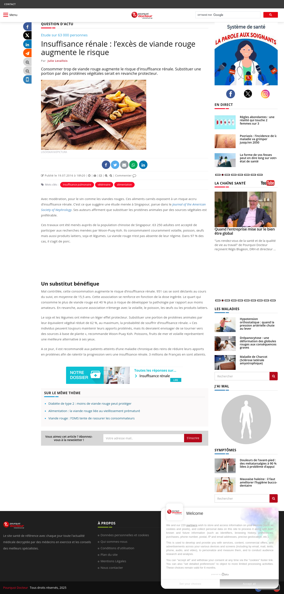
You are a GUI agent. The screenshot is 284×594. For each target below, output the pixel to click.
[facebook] (231, 94)
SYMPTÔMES (225, 450)
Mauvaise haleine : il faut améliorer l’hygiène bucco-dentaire (258, 482)
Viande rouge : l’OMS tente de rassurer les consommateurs (91, 418)
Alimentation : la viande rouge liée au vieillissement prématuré (94, 411)
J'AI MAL (222, 386)
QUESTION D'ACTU (57, 24)
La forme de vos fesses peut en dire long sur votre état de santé (259, 158)
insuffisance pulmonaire (77, 184)
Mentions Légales (113, 561)
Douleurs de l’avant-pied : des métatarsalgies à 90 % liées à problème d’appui (258, 463)
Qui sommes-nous (114, 541)
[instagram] (266, 94)
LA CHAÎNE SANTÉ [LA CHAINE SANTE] (230, 183)
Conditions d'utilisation (117, 548)
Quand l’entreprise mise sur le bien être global (245, 231)
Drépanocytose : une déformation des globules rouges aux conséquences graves (258, 342)
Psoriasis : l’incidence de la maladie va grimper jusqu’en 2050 (258, 139)
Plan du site (109, 554)
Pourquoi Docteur (16, 588)
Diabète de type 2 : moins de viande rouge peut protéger (89, 403)
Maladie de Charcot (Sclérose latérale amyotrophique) (253, 360)
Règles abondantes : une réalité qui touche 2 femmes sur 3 (257, 120)
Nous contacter (112, 567)
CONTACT (10, 4)
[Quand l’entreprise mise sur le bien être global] (246, 209)
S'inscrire (193, 438)
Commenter (125, 175)
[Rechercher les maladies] (273, 376)
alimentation (124, 184)
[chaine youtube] (269, 184)
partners (191, 525)
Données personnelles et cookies (125, 535)
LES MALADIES (227, 309)
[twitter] (249, 94)
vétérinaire (104, 184)
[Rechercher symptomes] (273, 498)
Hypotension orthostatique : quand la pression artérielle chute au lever (257, 324)
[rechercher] (227, 15)
